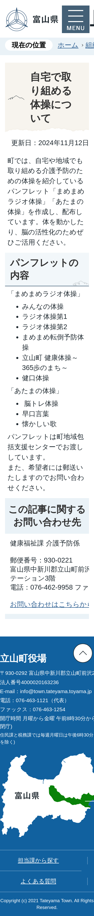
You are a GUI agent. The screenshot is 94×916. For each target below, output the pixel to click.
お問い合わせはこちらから (52, 604)
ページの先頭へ (82, 653)
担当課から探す (38, 860)
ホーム (68, 45)
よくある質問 (38, 881)
